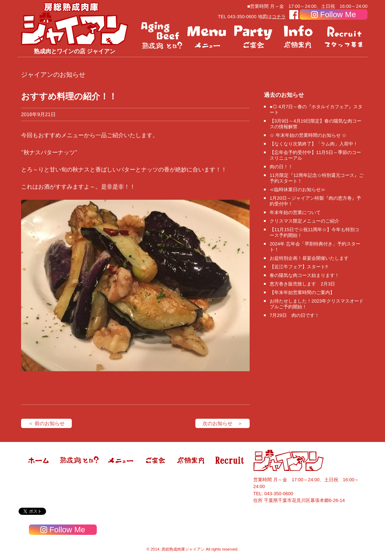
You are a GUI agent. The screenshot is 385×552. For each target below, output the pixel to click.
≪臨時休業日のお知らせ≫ (297, 189)
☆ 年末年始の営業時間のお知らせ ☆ (308, 135)
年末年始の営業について (295, 212)
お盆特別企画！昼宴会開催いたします (309, 258)
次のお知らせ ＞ (222, 423)
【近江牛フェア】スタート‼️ (299, 266)
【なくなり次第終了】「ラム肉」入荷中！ (314, 143)
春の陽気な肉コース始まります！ (304, 275)
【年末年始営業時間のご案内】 (302, 292)
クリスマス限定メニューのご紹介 (304, 221)
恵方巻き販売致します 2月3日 (302, 284)
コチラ (279, 16)
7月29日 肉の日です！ (294, 315)
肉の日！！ (281, 166)
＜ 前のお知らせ (46, 423)
